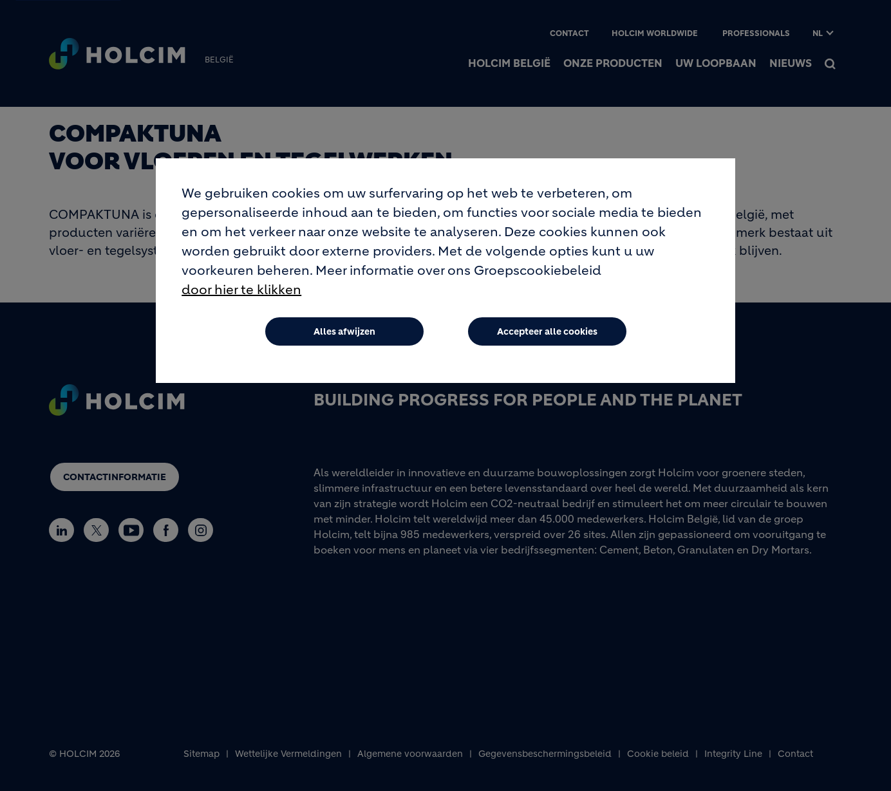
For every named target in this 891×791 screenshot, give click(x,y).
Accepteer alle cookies (547, 331)
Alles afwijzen (344, 331)
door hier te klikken (241, 290)
